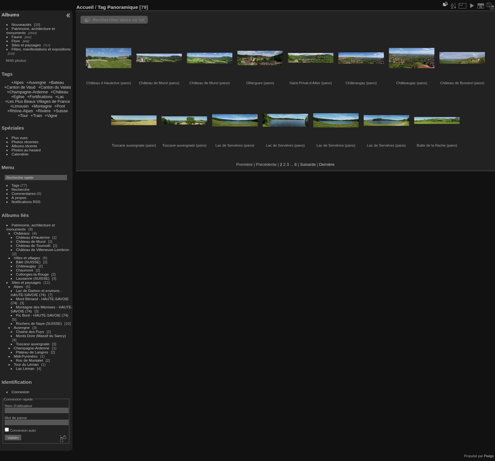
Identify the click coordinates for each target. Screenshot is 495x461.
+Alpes (17, 82)
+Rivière (43, 110)
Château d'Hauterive (33, 237)
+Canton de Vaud (19, 87)
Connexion (20, 392)
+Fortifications (39, 96)
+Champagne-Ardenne (27, 92)
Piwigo (489, 456)
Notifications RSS (26, 202)
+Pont (59, 106)
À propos (19, 197)
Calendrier (20, 154)
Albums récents (24, 146)
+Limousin (19, 106)
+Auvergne (36, 82)
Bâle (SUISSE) (28, 262)
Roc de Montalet (29, 360)
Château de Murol (31, 241)
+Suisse (60, 110)
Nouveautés (22, 24)
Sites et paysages (26, 45)
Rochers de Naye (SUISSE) (39, 323)
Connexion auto (20, 430)
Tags (16, 185)
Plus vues (20, 138)
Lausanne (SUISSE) (33, 278)
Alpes (18, 286)
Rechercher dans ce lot (118, 19)
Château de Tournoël (33, 245)
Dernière (327, 164)
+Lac (59, 96)
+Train (36, 115)
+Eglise (17, 96)
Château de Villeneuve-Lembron (42, 250)
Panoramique (122, 7)
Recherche (21, 189)
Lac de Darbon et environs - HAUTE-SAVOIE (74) (36, 293)
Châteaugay (26, 266)
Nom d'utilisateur (18, 406)
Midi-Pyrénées (26, 356)
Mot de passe (16, 418)
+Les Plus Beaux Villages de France (37, 101)
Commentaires (24, 193)
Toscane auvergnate (33, 344)
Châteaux (22, 233)
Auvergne (22, 327)
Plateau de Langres (32, 352)
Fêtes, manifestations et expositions (41, 49)
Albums (10, 14)
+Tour (23, 115)
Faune (17, 37)
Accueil (85, 7)
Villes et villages (27, 258)
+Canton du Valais (54, 87)
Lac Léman (25, 368)
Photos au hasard (26, 150)
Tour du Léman (26, 364)
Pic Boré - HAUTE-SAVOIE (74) (42, 315)
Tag (102, 7)
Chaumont (24, 270)
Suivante (308, 164)
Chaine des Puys (30, 332)
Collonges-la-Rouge (32, 274)
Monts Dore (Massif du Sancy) (41, 336)
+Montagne (41, 106)
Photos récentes (25, 142)
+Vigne (51, 115)
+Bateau (56, 82)
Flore (16, 41)
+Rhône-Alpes (20, 110)
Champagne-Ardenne (32, 348)
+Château (59, 92)
